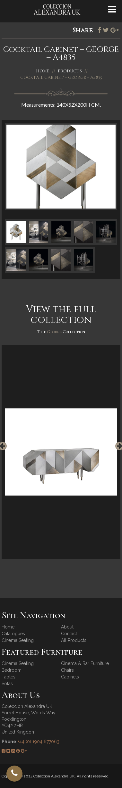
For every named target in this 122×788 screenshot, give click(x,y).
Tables (8, 676)
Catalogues (13, 633)
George (55, 331)
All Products (73, 640)
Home (42, 71)
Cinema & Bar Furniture (85, 663)
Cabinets (70, 676)
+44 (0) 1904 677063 (38, 741)
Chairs (67, 670)
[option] (61, 452)
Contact (69, 633)
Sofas (7, 683)
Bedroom (12, 670)
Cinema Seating (18, 640)
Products (70, 71)
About (67, 626)
